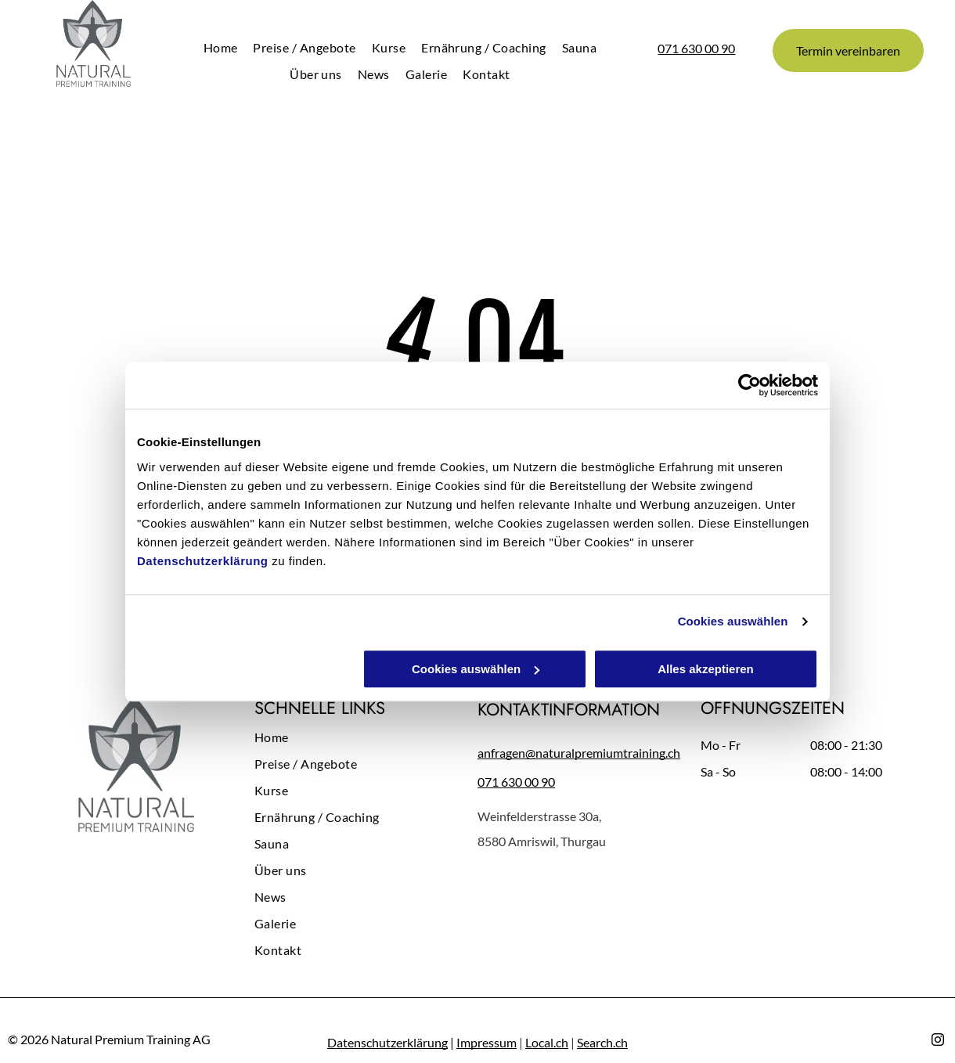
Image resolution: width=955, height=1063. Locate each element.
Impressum (486, 1042)
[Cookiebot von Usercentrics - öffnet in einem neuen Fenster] (749, 385)
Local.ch (546, 1042)
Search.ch (602, 1042)
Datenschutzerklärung (202, 561)
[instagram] (937, 1041)
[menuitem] (221, 47)
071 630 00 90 (696, 48)
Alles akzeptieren (706, 669)
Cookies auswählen (733, 621)
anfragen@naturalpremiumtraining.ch (579, 752)
